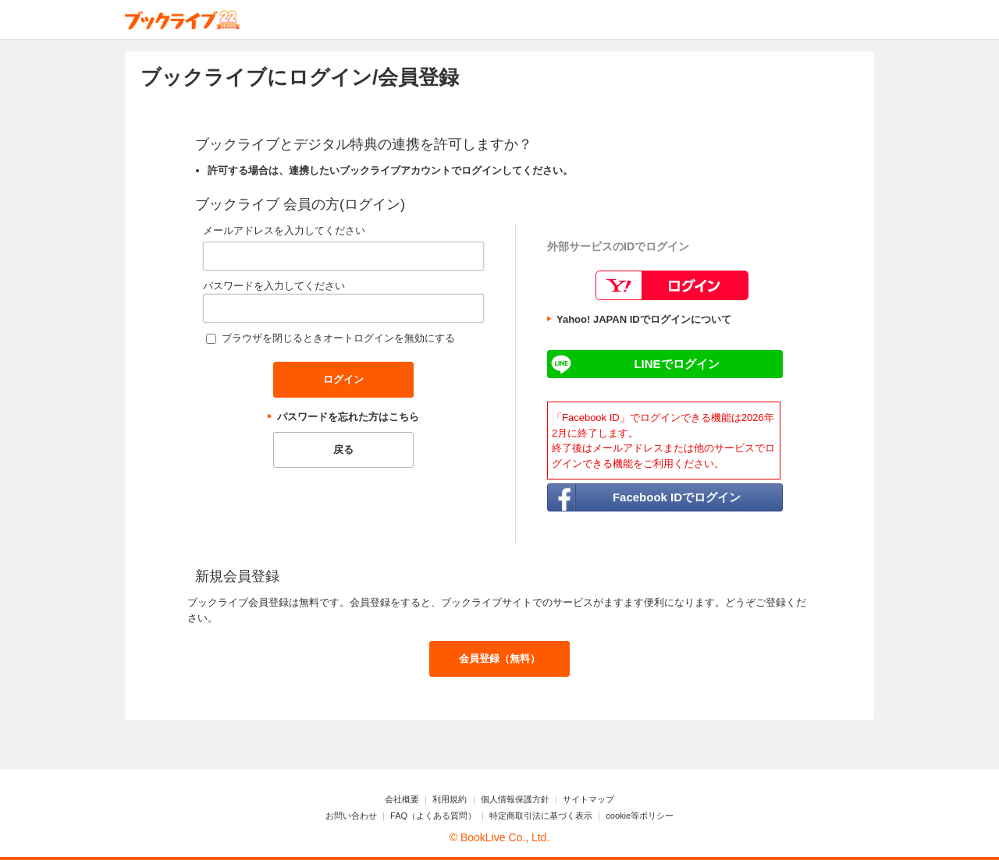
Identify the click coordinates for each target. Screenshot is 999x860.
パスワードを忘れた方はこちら (348, 417)
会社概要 (402, 799)
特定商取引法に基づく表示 (540, 815)
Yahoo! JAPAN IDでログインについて (643, 319)
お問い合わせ (351, 815)
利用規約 (449, 799)
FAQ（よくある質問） (433, 815)
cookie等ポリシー (640, 815)
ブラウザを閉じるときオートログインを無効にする (338, 338)
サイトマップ (588, 799)
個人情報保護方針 (515, 799)
